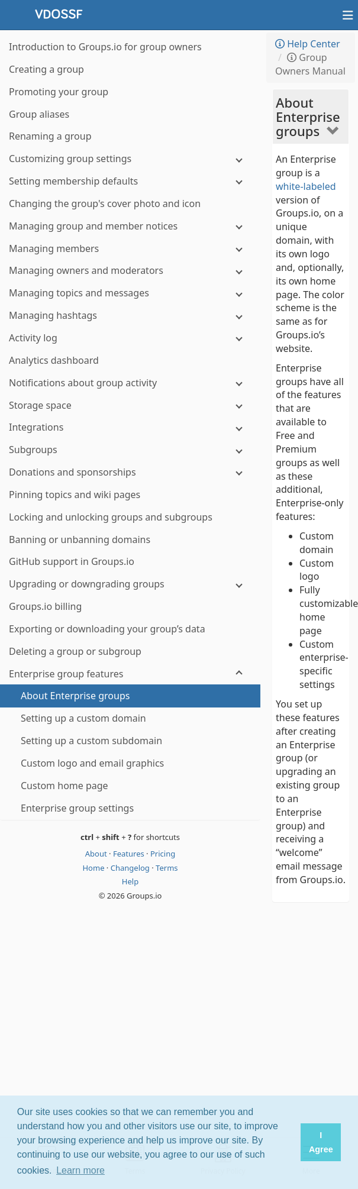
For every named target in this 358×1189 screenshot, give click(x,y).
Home (94, 867)
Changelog (131, 867)
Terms (167, 867)
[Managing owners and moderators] (130, 270)
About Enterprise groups (308, 116)
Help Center (307, 43)
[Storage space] (130, 405)
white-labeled (306, 186)
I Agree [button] (321, 1142)
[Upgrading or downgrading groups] (130, 584)
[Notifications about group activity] (130, 383)
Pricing (162, 853)
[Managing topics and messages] (130, 293)
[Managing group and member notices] (130, 226)
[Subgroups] (130, 449)
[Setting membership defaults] (130, 181)
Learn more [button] (80, 1170)
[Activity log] (130, 338)
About (97, 853)
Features (129, 853)
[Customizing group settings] (130, 158)
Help (130, 881)
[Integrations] (130, 427)
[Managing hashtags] (130, 315)
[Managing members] (130, 248)
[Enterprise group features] (130, 674)
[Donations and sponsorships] (130, 472)
